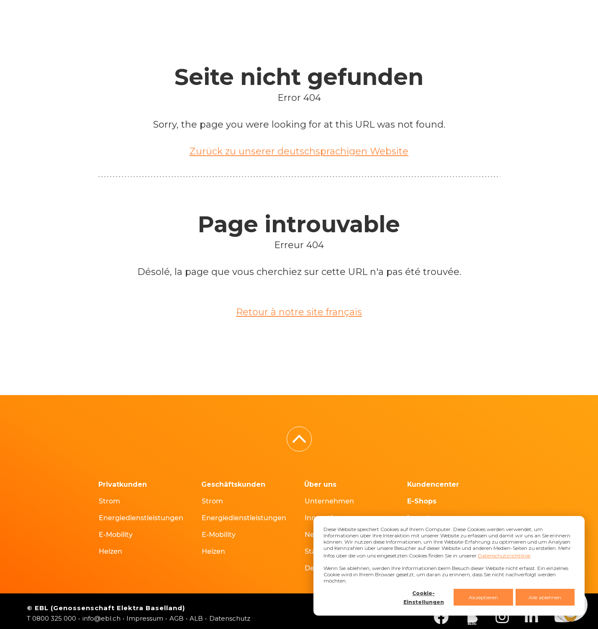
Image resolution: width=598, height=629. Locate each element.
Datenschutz (229, 618)
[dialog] (449, 566)
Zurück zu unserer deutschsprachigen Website (299, 151)
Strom (110, 501)
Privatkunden (122, 484)
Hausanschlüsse (278, 18)
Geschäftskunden (233, 484)
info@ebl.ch (101, 618)
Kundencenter (153, 18)
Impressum (144, 618)
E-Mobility (116, 535)
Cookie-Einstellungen (423, 597)
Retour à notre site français (299, 312)
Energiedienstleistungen (141, 518)
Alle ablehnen (545, 597)
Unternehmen (329, 501)
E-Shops (214, 18)
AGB (176, 618)
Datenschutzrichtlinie (504, 555)
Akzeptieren (483, 597)
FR (412, 18)
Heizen (111, 551)
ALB (196, 618)
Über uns (320, 484)
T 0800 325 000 (51, 618)
